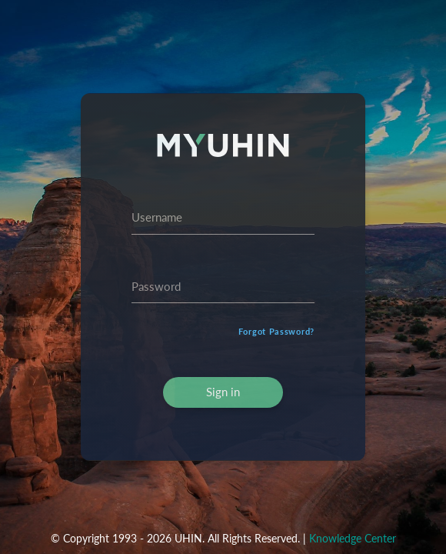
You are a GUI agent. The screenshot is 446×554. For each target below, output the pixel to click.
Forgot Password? (276, 331)
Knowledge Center (352, 538)
